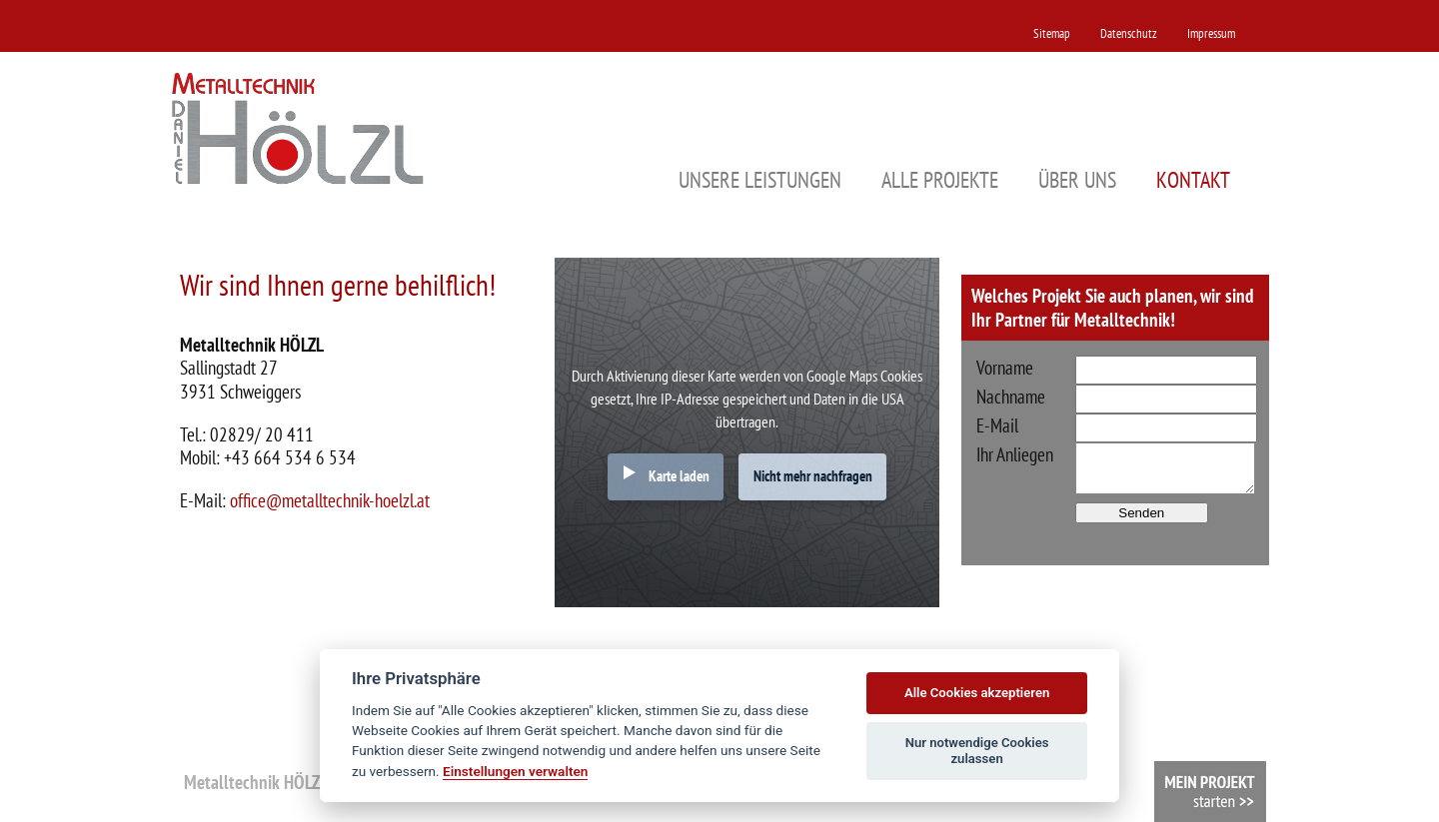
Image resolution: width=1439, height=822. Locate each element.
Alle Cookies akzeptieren (976, 692)
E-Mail (997, 425)
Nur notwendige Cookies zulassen (977, 750)
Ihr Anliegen (1014, 454)
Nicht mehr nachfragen (812, 475)
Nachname (1010, 397)
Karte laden (679, 475)
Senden (1141, 512)
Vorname (1004, 368)
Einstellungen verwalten (515, 771)
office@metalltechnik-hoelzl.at (330, 499)
